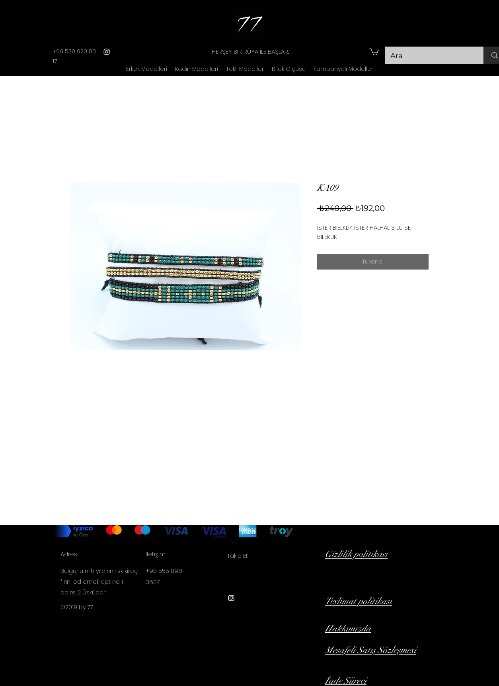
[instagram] (107, 52)
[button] (374, 51)
